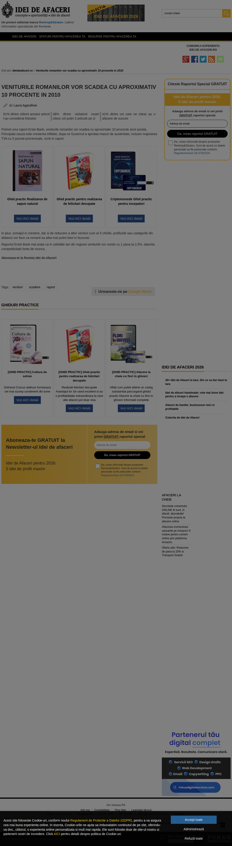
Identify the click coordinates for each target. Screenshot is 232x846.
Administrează (194, 829)
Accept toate (194, 820)
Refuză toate (194, 838)
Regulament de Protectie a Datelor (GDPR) (101, 820)
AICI (57, 834)
